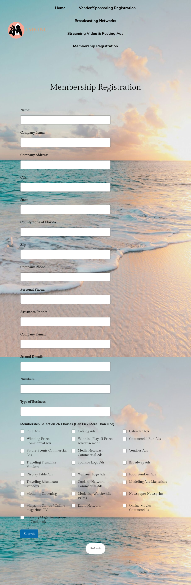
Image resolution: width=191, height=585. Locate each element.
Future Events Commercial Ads (47, 453)
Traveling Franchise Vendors (41, 465)
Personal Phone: (32, 290)
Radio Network (89, 506)
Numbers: (27, 379)
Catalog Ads (86, 431)
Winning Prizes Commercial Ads (39, 441)
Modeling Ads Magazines (148, 482)
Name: (25, 110)
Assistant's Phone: (33, 312)
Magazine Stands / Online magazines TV (46, 508)
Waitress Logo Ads (91, 474)
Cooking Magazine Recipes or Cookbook (47, 520)
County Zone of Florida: (38, 222)
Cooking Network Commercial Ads (91, 484)
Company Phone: (33, 267)
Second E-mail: (31, 357)
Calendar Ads (139, 431)
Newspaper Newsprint (146, 494)
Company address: (34, 155)
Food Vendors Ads (142, 474)
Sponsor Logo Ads (91, 463)
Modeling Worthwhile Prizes (95, 496)
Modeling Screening (42, 494)
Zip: (23, 245)
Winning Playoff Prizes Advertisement (95, 441)
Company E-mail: (33, 335)
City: (23, 178)
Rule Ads (33, 431)
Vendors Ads (138, 451)
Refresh (95, 548)
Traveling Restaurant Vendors (42, 484)
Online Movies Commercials (140, 508)
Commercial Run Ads (145, 439)
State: (24, 200)
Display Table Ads (40, 474)
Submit (29, 533)
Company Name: (32, 133)
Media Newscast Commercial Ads (90, 453)
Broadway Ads (139, 463)
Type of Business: (33, 402)
